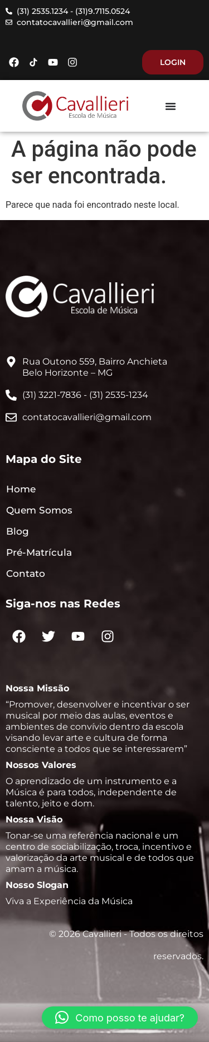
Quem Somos (39, 510)
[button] (120, 1017)
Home (21, 489)
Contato (25, 573)
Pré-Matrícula (39, 552)
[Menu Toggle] (170, 106)
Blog (17, 531)
